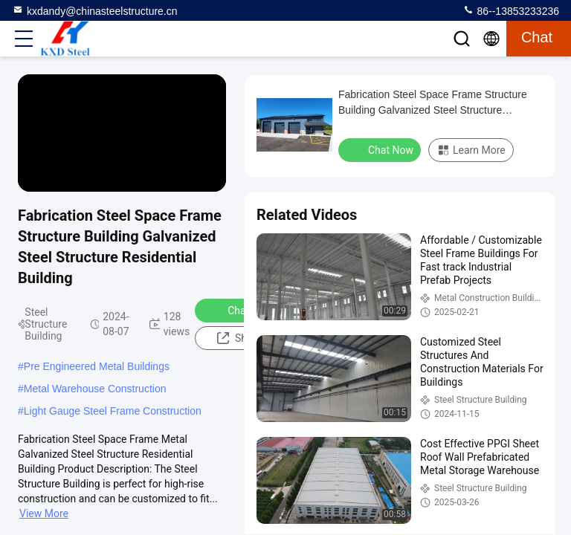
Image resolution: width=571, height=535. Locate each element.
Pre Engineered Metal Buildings (97, 366)
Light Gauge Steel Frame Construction (112, 411)
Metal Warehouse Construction (95, 389)
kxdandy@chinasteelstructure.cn (95, 10)
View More (43, 513)
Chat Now (240, 309)
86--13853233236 (510, 10)
